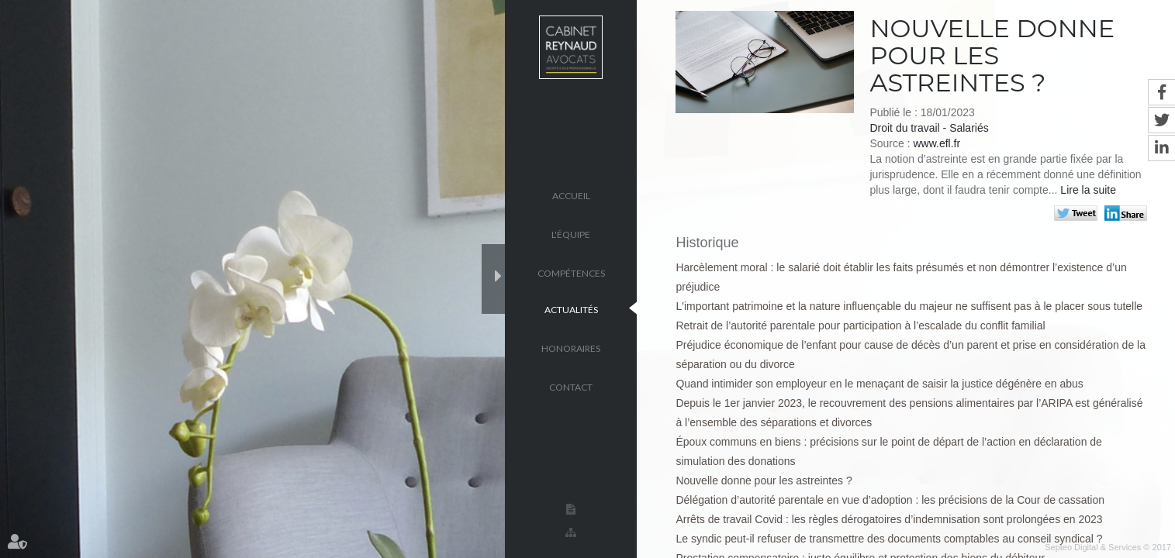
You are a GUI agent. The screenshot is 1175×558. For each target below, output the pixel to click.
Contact (571, 386)
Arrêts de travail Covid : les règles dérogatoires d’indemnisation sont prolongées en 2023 (889, 519)
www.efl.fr (936, 143)
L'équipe (570, 233)
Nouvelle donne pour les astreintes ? (764, 480)
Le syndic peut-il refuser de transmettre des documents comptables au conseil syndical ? (889, 538)
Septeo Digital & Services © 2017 (1108, 547)
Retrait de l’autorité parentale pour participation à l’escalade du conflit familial (860, 325)
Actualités (571, 309)
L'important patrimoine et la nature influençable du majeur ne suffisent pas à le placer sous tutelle (909, 306)
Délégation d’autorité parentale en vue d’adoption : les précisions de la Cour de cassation (890, 500)
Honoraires (570, 347)
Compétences (571, 272)
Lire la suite (1088, 190)
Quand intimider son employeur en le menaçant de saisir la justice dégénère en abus (879, 383)
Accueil (571, 195)
